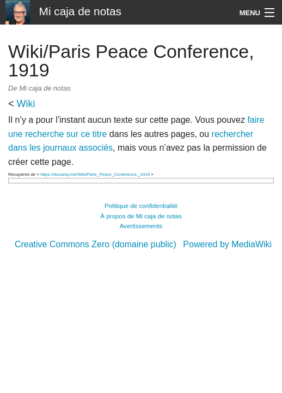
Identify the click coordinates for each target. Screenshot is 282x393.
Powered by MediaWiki (227, 244)
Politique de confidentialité (141, 206)
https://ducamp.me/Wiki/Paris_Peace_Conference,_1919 (95, 174)
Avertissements (141, 226)
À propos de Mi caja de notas (141, 216)
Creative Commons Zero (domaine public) (95, 244)
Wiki (26, 103)
